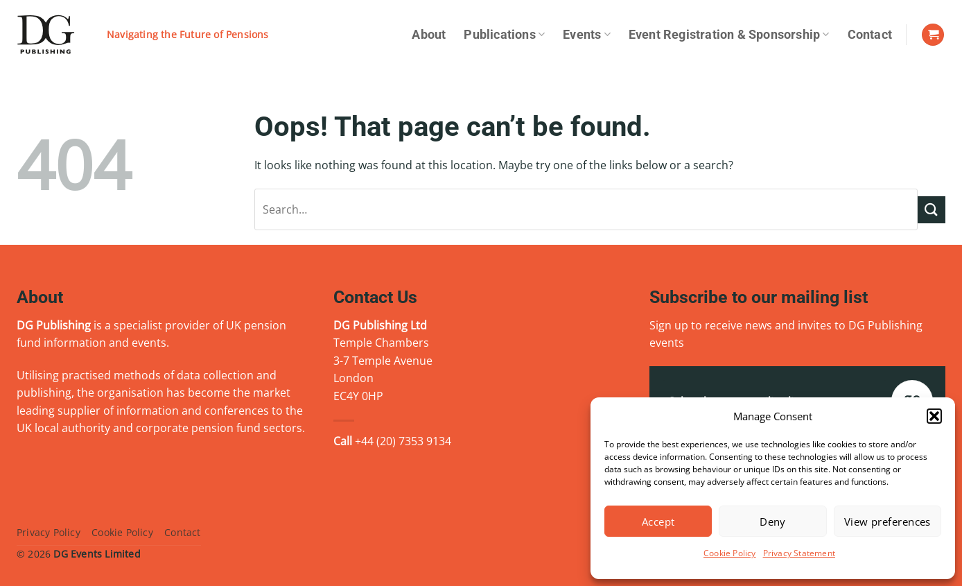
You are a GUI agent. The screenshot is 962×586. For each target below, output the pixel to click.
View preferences (887, 521)
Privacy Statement (799, 553)
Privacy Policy (48, 532)
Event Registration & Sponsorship (729, 35)
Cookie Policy (729, 553)
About (429, 35)
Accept (658, 521)
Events (587, 35)
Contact (870, 35)
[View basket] (933, 35)
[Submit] (931, 209)
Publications (504, 35)
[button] (934, 416)
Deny (773, 521)
